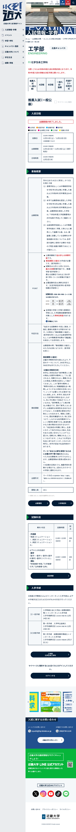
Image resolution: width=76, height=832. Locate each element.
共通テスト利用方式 (69, 84)
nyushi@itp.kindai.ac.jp (41, 731)
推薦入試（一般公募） (32, 84)
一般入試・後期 (60, 85)
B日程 (50, 84)
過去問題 (50, 576)
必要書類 (38, 503)
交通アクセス (38, 3)
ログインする (50, 675)
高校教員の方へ (30, 3)
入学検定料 (62, 503)
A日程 (41, 84)
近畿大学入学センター (50, 740)
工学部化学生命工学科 (50, 654)
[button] (28, 702)
